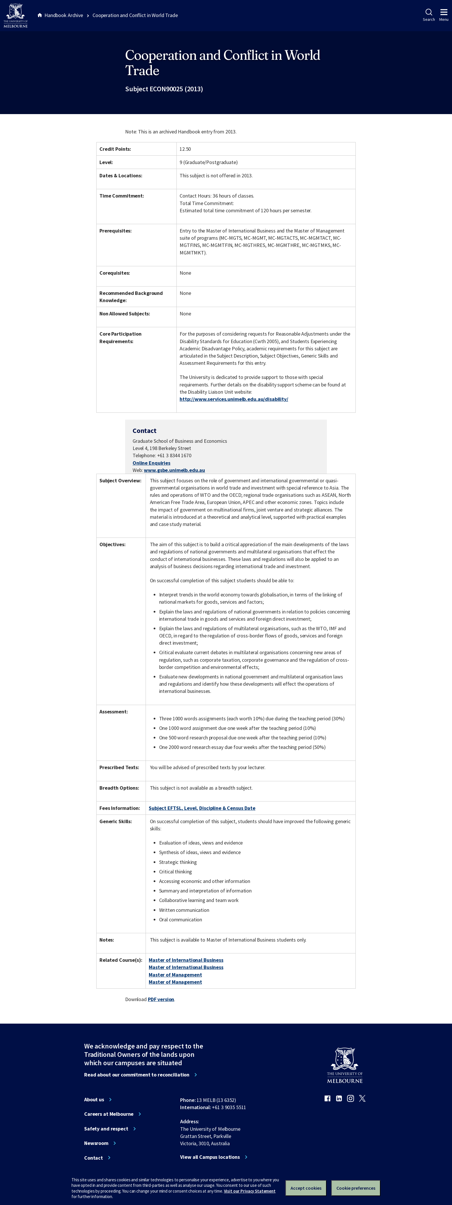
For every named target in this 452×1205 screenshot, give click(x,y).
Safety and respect (106, 1129)
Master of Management (175, 974)
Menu (444, 15)
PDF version (161, 999)
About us (94, 1099)
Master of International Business (186, 960)
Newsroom (96, 1143)
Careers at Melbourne (108, 1114)
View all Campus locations (210, 1157)
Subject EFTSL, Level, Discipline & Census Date (202, 808)
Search (429, 15)
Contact (93, 1158)
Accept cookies (306, 1188)
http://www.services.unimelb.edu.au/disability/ (234, 399)
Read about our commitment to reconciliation (136, 1075)
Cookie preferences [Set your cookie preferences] (355, 1188)
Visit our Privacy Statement (250, 1191)
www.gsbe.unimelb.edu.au (174, 470)
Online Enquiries (151, 463)
